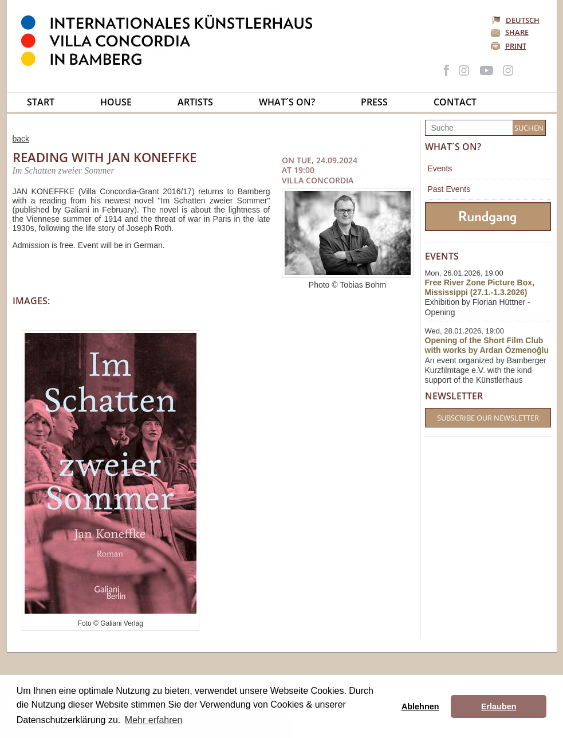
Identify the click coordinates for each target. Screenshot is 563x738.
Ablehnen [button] (420, 706)
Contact (455, 102)
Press (374, 102)
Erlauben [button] (499, 706)
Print (515, 46)
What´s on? (287, 102)
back (21, 138)
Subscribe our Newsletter (488, 418)
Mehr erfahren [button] (154, 720)
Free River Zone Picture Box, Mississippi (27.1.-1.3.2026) (479, 287)
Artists (195, 102)
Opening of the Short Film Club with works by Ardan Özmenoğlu (487, 345)
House (116, 102)
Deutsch (517, 20)
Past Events (449, 189)
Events (440, 168)
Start (40, 102)
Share (517, 32)
